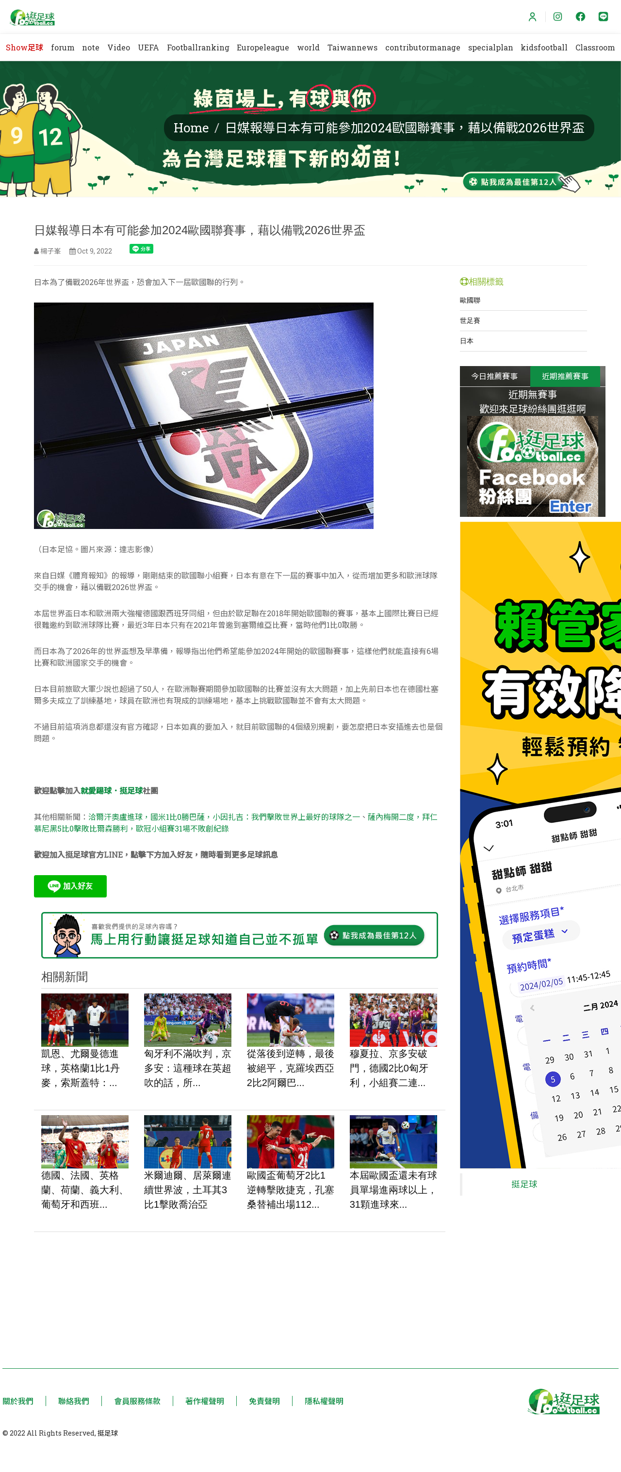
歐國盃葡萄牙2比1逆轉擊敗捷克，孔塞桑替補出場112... (290, 1190)
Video (118, 47)
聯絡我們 (73, 1401)
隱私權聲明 (324, 1401)
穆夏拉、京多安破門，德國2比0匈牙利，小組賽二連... (389, 1068)
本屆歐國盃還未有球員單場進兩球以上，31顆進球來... (393, 1190)
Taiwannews (352, 47)
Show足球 (24, 47)
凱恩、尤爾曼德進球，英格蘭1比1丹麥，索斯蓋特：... (80, 1068)
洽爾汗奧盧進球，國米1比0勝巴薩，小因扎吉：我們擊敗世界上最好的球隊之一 (224, 817)
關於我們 (17, 1401)
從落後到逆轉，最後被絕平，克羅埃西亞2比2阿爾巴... (290, 1068)
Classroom (595, 47)
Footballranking (198, 47)
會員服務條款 (137, 1401)
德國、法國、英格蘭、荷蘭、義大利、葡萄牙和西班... (85, 1190)
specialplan (490, 47)
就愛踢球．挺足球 (112, 790)
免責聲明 (264, 1401)
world (308, 47)
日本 (467, 341)
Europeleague (263, 47)
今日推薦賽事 (495, 376)
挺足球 (524, 1179)
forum (63, 47)
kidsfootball (544, 47)
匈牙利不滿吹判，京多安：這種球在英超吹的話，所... (187, 1068)
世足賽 (470, 320)
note (90, 47)
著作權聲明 (204, 1401)
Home (191, 127)
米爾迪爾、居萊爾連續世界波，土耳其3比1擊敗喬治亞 (187, 1190)
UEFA (148, 47)
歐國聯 (470, 300)
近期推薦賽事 (565, 376)
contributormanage (422, 47)
